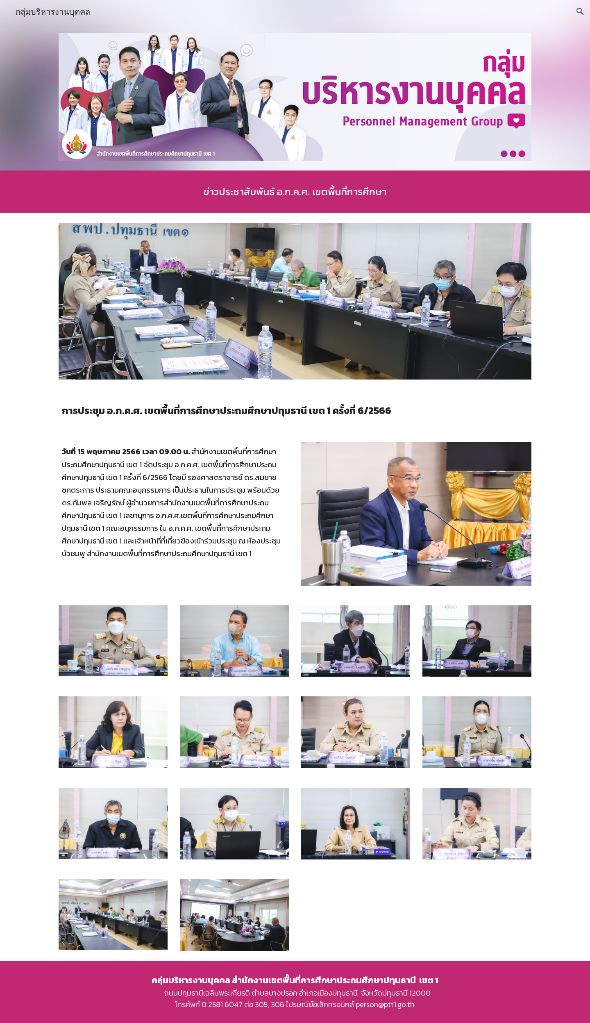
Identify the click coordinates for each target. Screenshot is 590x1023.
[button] (580, 11)
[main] (295, 191)
